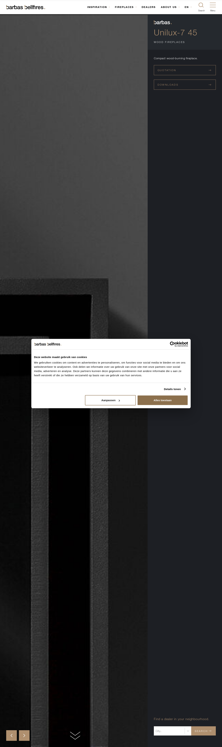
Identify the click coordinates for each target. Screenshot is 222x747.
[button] (11, 735)
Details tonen (172, 388)
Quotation (184, 70)
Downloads (184, 84)
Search (203, 730)
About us (169, 6)
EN (187, 6)
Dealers (149, 6)
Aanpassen (110, 400)
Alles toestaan (163, 400)
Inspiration (97, 6)
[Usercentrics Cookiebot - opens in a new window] (172, 344)
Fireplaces (124, 6)
